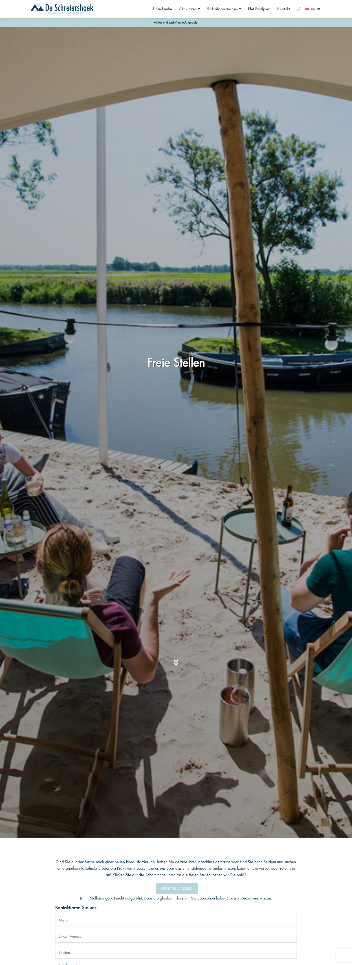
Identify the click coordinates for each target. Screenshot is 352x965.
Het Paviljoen (259, 8)
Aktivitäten (188, 8)
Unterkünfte (162, 8)
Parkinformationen (222, 8)
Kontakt (283, 8)
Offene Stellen (177, 888)
